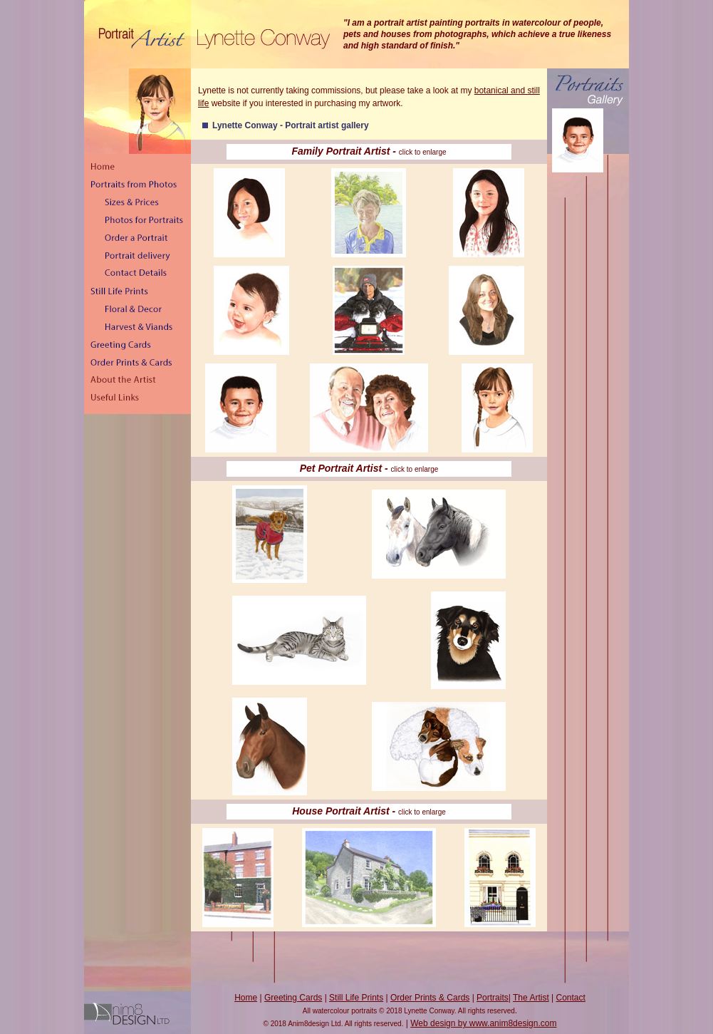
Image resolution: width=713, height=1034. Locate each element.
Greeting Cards (293, 998)
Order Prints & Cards (429, 998)
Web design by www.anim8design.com (483, 1023)
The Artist (531, 998)
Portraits (493, 998)
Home (245, 998)
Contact (571, 998)
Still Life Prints (356, 998)
